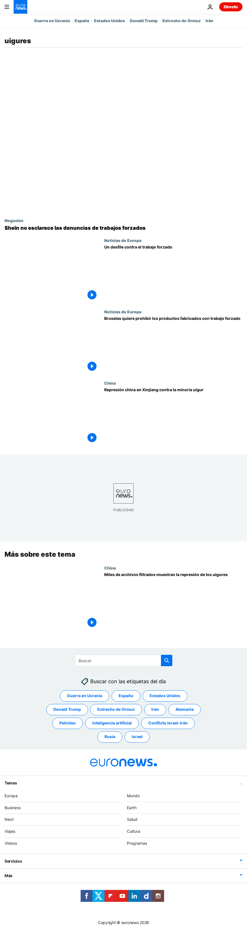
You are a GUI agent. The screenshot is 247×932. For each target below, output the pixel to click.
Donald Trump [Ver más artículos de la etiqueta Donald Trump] (67, 709)
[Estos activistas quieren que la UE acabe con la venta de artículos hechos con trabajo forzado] (173, 274)
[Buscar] (123, 660)
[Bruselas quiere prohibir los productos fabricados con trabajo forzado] (173, 345)
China (110, 383)
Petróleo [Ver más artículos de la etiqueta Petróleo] (67, 723)
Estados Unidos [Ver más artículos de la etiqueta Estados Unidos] (165, 695)
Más (8, 875)
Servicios (13, 861)
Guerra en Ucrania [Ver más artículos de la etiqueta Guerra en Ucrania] (84, 695)
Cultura (133, 831)
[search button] (166, 660)
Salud (132, 819)
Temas (11, 782)
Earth (132, 807)
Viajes (10, 831)
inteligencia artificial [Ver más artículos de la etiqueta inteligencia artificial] (112, 723)
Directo (231, 6)
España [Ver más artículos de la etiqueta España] (126, 695)
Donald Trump (144, 20)
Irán (209, 20)
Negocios (14, 220)
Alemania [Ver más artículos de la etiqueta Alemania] (184, 709)
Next (9, 819)
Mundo (133, 795)
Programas (137, 843)
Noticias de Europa (122, 240)
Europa (11, 795)
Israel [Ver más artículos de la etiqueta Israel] (137, 736)
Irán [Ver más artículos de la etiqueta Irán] (155, 709)
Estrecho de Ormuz (181, 20)
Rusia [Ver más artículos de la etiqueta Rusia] (109, 736)
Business (13, 807)
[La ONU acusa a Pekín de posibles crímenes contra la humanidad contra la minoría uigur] (173, 416)
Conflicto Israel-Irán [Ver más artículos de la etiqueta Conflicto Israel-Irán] (168, 723)
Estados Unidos (109, 20)
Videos (11, 843)
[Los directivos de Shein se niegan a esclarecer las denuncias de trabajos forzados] (123, 228)
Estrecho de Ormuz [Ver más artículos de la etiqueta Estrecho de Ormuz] (116, 709)
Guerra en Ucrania (52, 20)
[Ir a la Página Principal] (20, 7)
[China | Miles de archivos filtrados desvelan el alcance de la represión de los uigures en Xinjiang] (173, 601)
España (82, 20)
